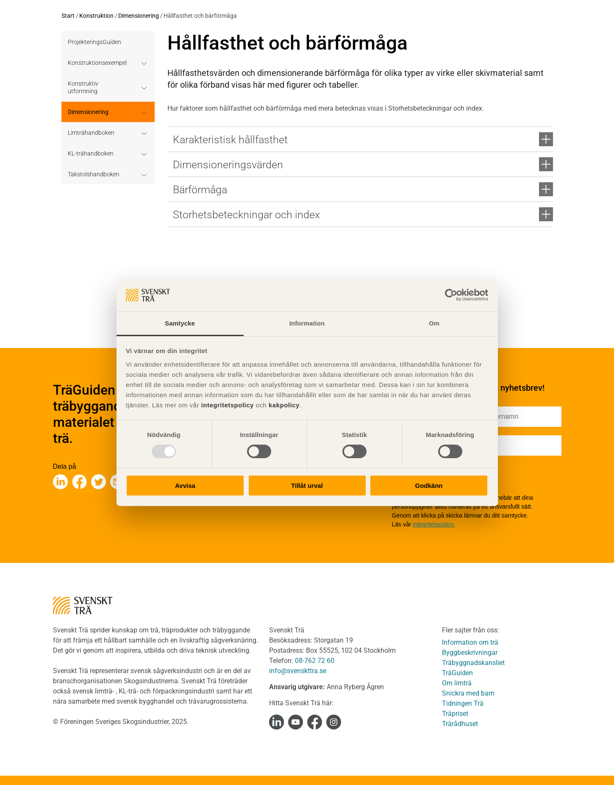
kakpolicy (284, 405)
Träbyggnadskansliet (473, 663)
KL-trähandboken (91, 153)
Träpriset (455, 714)
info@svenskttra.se (297, 671)
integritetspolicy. (434, 524)
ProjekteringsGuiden (94, 42)
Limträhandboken (91, 132)
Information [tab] (307, 323)
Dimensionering (138, 15)
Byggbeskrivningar (469, 653)
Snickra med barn (468, 693)
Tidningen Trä (462, 703)
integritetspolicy (226, 405)
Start (68, 15)
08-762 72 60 (314, 661)
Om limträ (457, 683)
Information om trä (470, 642)
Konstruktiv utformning (83, 87)
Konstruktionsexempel (97, 62)
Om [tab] (434, 323)
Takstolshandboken (93, 174)
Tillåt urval (307, 485)
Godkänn (428, 485)
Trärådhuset (460, 724)
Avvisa (185, 485)
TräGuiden (457, 673)
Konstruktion (96, 15)
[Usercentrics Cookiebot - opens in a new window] (451, 295)
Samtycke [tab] (180, 323)
